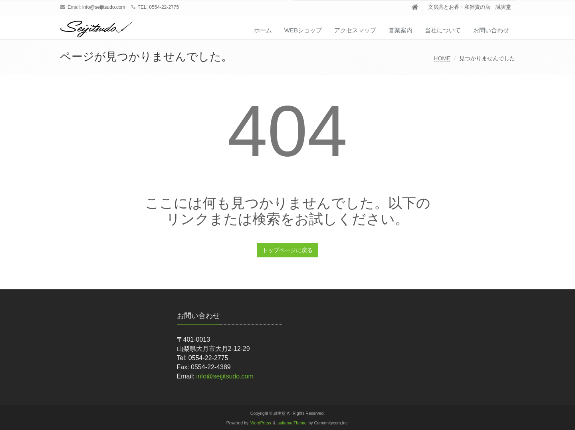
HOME (442, 58)
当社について (443, 30)
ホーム (263, 30)
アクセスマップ (355, 30)
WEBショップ (303, 30)
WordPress (260, 423)
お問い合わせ (491, 30)
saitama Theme (292, 423)
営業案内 (400, 30)
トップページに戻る (287, 250)
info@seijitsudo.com (103, 7)
